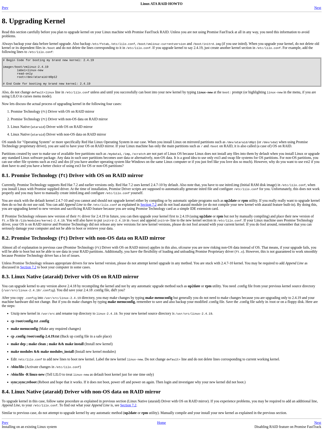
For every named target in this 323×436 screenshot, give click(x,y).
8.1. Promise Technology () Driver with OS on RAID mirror (72, 181)
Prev (5, 8)
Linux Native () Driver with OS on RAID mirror (52, 132)
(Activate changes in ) (46, 372)
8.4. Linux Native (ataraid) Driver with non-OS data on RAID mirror (81, 397)
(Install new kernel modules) (63, 357)
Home (161, 428)
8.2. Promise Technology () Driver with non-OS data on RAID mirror (83, 243)
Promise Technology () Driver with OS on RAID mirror (52, 117)
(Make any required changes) (46, 334)
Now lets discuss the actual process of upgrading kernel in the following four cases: (62, 109)
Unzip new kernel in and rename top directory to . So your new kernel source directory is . (112, 319)
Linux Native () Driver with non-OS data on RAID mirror (58, 140)
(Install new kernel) (62, 349)
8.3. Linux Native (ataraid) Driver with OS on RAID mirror (70, 282)
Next (317, 8)
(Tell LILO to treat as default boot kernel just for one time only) (82, 380)
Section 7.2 (148, 210)
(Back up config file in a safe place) (61, 342)
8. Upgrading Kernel (33, 21)
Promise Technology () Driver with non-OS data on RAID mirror (59, 124)
